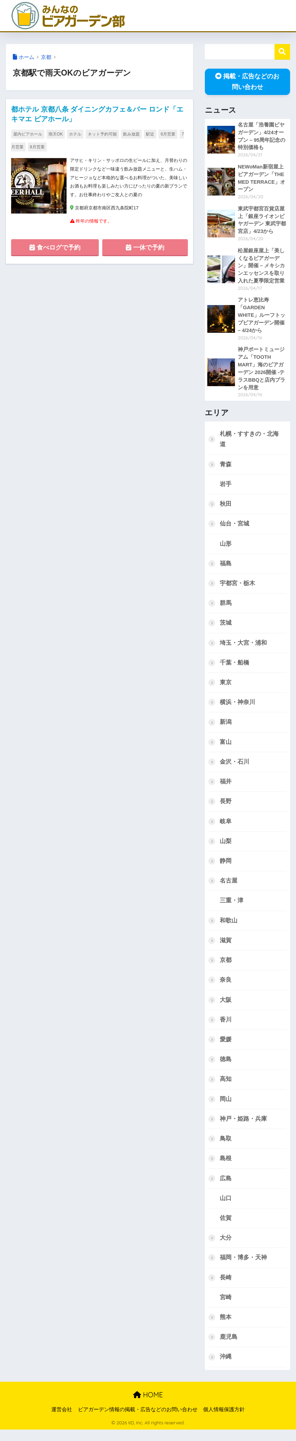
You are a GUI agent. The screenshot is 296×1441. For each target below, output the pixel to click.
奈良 (226, 987)
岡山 (226, 1107)
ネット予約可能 (102, 134)
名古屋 (228, 888)
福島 (226, 567)
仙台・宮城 (234, 527)
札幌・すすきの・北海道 (249, 442)
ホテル (75, 134)
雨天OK (56, 134)
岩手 (226, 487)
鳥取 (226, 1148)
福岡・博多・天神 (243, 1268)
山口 (226, 1208)
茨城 (226, 627)
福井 (226, 787)
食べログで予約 (54, 249)
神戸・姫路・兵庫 (243, 1128)
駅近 (150, 134)
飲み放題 (131, 134)
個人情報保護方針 (224, 1420)
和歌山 (228, 928)
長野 (226, 808)
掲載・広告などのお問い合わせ (247, 81)
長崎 (226, 1288)
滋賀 (226, 948)
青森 (226, 468)
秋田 (226, 507)
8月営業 (37, 147)
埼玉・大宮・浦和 (243, 647)
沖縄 (226, 1367)
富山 (226, 748)
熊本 (226, 1328)
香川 (226, 1027)
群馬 (226, 608)
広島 (226, 1187)
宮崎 (226, 1307)
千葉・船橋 (234, 668)
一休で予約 (145, 249)
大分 (226, 1247)
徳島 (226, 1068)
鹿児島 (228, 1348)
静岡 (226, 868)
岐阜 (226, 827)
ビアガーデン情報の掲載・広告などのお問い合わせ (138, 1420)
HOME (148, 1405)
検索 (282, 52)
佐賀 (226, 1228)
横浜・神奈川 (237, 707)
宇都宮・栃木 (237, 587)
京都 (46, 57)
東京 (226, 688)
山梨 (226, 847)
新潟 (226, 727)
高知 (226, 1088)
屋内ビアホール (27, 134)
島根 (226, 1167)
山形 (226, 548)
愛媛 (226, 1047)
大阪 (226, 1008)
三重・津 (231, 907)
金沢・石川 (234, 767)
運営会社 (61, 1420)
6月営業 (167, 134)
